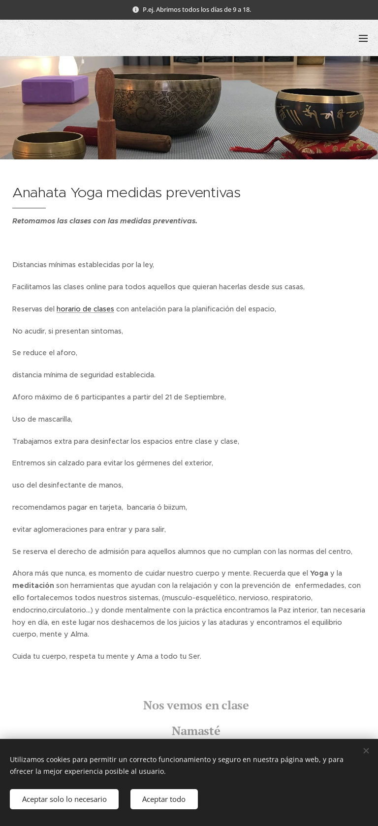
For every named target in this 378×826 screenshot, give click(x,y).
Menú (363, 38)
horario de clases (85, 309)
